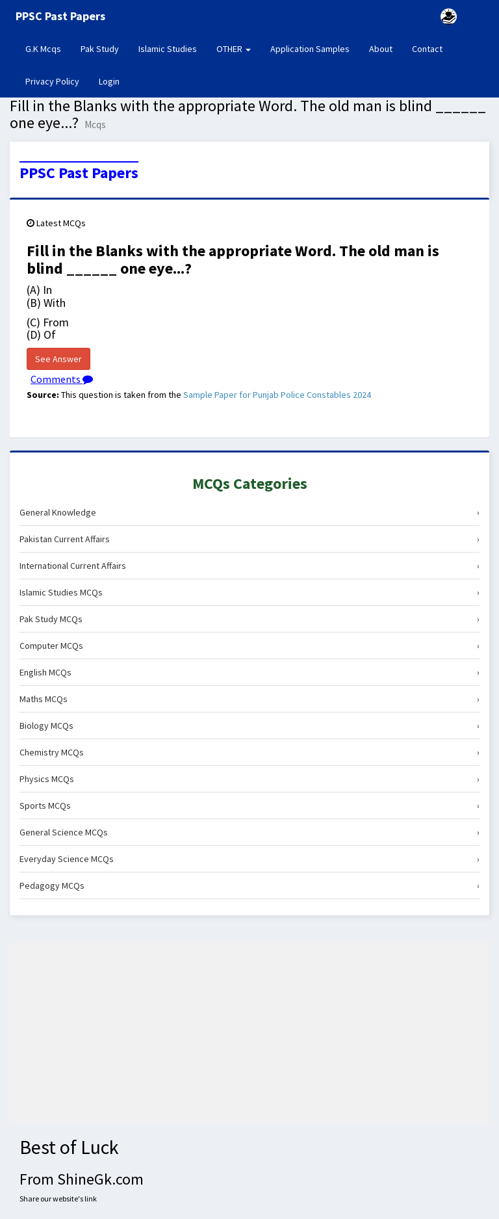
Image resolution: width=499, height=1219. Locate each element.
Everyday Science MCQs (249, 858)
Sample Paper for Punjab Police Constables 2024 (277, 394)
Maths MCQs (249, 698)
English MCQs (249, 672)
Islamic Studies (167, 49)
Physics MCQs (249, 778)
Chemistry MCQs (249, 752)
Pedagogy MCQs (249, 885)
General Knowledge (249, 512)
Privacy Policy (52, 81)
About (380, 49)
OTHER (233, 49)
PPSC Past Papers (78, 172)
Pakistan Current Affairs (249, 538)
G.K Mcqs (48, 48)
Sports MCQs (249, 805)
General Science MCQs (249, 832)
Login (109, 81)
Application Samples (310, 49)
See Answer (58, 359)
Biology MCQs (249, 725)
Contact (427, 49)
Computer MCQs (249, 645)
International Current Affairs (249, 565)
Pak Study (100, 49)
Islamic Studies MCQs (249, 592)
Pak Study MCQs (249, 618)
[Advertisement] (249, 1032)
